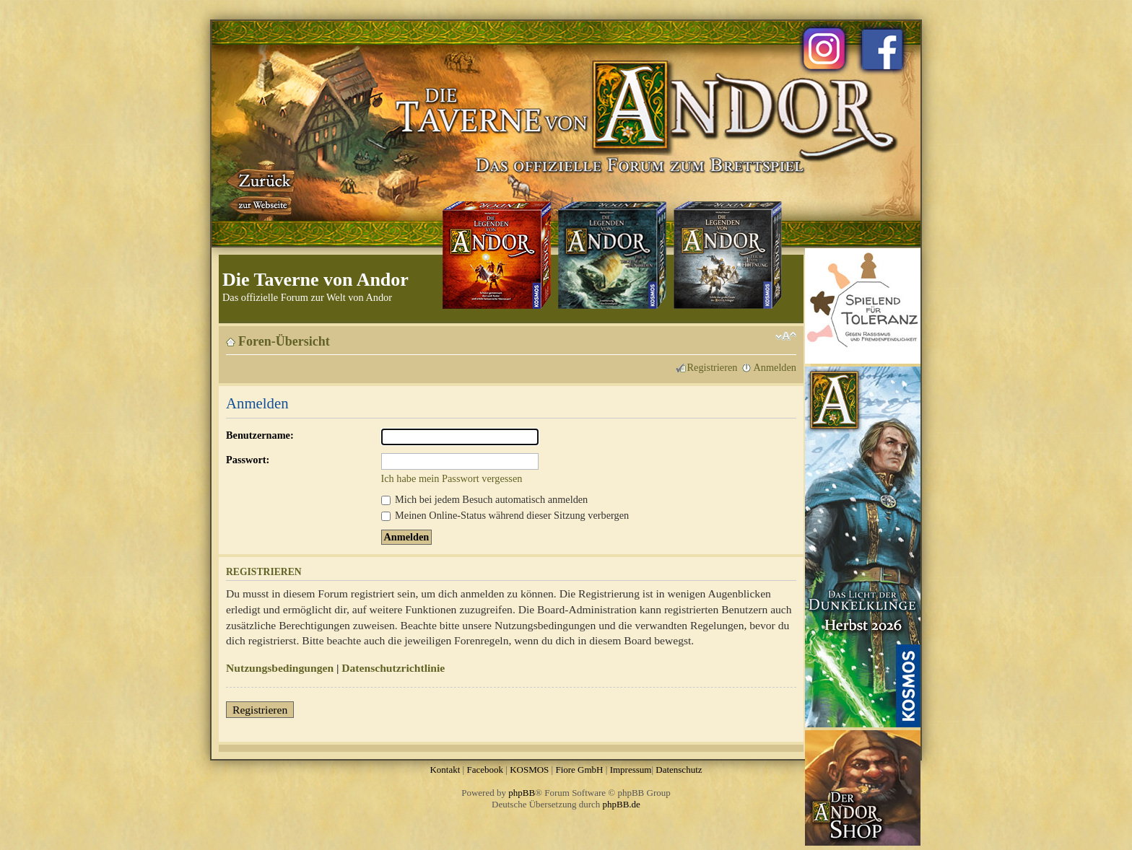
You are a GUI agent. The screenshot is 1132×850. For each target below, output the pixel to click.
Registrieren (712, 367)
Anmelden (774, 367)
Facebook (484, 769)
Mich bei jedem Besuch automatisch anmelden (484, 499)
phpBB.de (621, 804)
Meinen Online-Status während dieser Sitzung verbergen (505, 515)
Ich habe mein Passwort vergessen (452, 478)
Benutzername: (260, 435)
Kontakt (445, 769)
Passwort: (247, 459)
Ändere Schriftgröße (785, 336)
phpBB (521, 792)
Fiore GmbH (579, 769)
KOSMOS (529, 769)
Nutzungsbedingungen (280, 668)
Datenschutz (679, 769)
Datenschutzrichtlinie (393, 668)
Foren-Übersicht (284, 341)
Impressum (631, 769)
